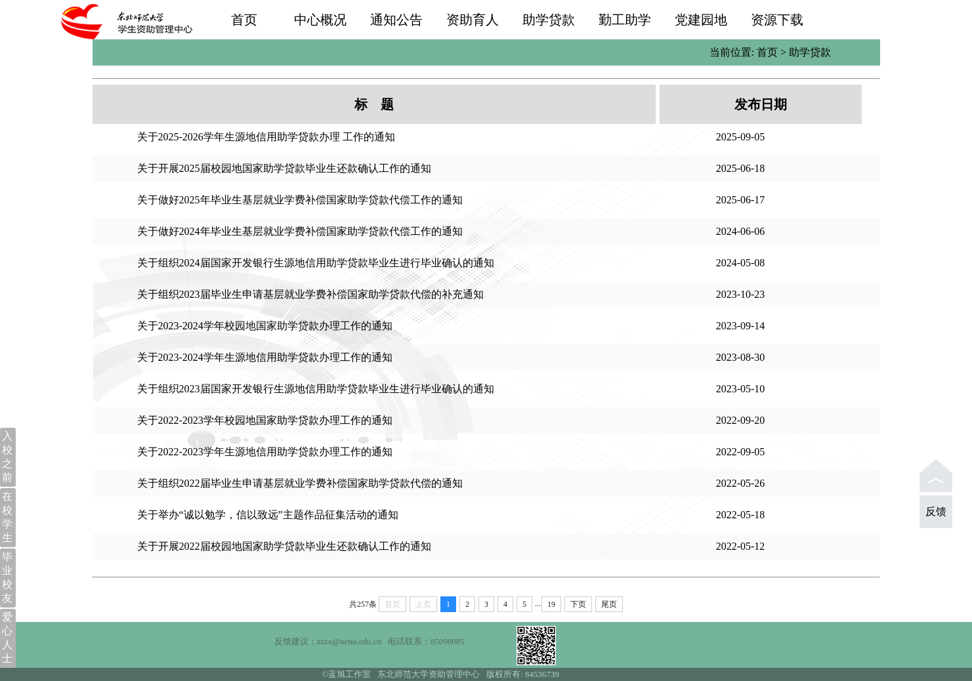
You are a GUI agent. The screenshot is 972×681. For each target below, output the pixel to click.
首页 (244, 19)
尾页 (609, 604)
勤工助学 (625, 19)
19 (551, 604)
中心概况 (320, 19)
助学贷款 (548, 19)
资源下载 (777, 19)
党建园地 (701, 19)
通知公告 (396, 19)
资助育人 (472, 19)
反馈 (935, 511)
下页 (578, 604)
